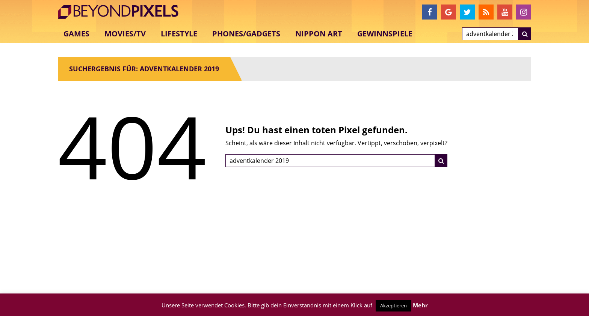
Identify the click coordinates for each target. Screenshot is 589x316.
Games (76, 34)
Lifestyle (179, 34)
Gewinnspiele (384, 34)
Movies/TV (125, 34)
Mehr (420, 305)
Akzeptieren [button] (393, 305)
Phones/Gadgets (246, 34)
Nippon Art (318, 34)
